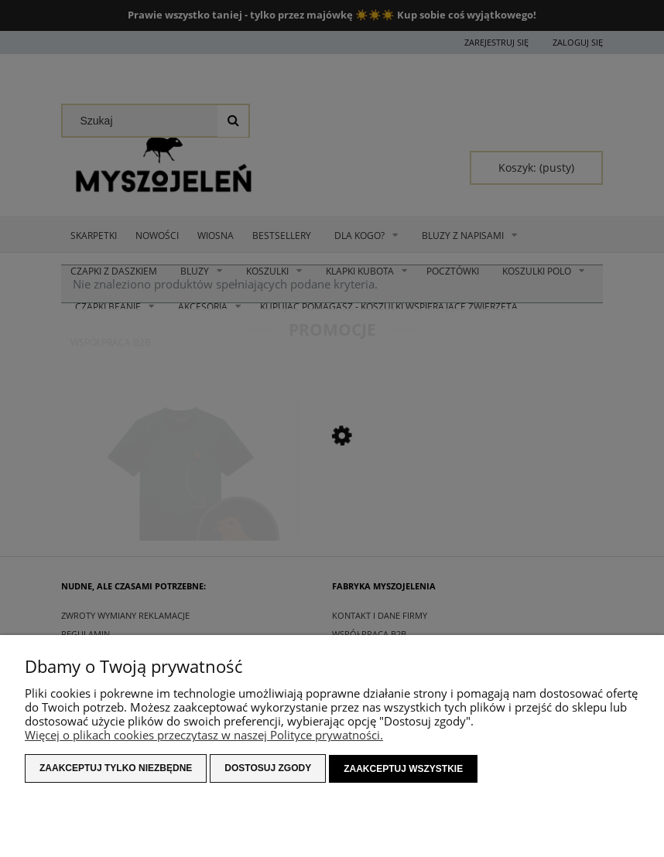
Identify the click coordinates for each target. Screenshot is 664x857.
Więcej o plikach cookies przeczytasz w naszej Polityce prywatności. (204, 735)
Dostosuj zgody (267, 768)
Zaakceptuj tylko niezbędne (115, 768)
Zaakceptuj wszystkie (403, 768)
